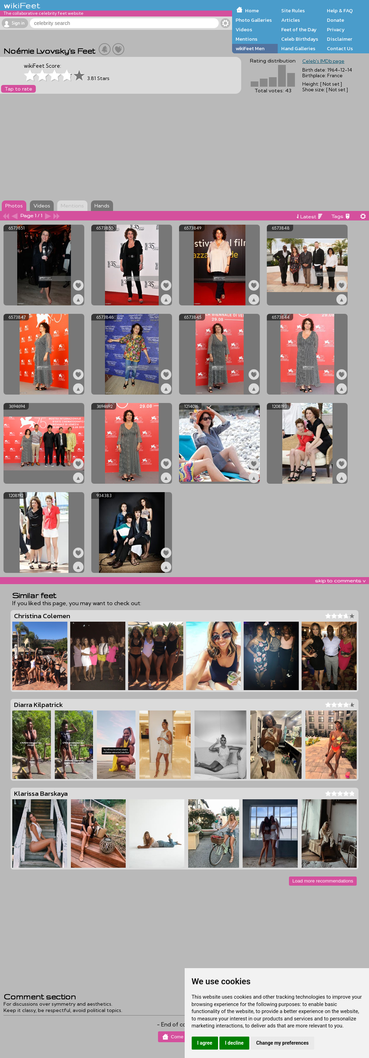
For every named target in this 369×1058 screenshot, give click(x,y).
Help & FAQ (340, 10)
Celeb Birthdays (299, 39)
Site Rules (293, 10)
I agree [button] (204, 1043)
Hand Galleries (298, 48)
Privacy (336, 29)
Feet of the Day (299, 29)
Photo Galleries (254, 20)
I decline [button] (234, 1043)
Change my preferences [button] (282, 1043)
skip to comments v (340, 580)
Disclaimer (339, 39)
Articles (290, 20)
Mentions (246, 39)
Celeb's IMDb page (323, 61)
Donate (335, 20)
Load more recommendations (322, 881)
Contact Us (340, 48)
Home (252, 10)
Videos (244, 29)
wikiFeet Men (250, 48)
